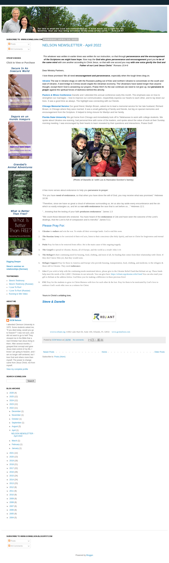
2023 (12, 404)
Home (104, 352)
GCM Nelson (15, 320)
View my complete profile (17, 369)
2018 (12, 464)
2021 (12, 453)
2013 (12, 483)
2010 (12, 495)
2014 (12, 479)
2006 (12, 510)
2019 (12, 461)
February (16, 444)
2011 (12, 491)
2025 (12, 396)
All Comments (15, 49)
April (14, 430)
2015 (12, 476)
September (17, 423)
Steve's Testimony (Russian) (21, 284)
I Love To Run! (15, 287)
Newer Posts (48, 352)
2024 (12, 400)
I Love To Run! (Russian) (19, 291)
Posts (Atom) (59, 357)
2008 (12, 502)
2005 (12, 514)
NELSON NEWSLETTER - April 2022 (71, 45)
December (16, 411)
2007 (12, 506)
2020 (12, 457)
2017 (12, 468)
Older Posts (159, 352)
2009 (12, 498)
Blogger (89, 555)
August (15, 426)
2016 (12, 472)
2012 (12, 487)
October (15, 419)
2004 (12, 517)
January (15, 448)
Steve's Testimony (16, 280)
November (16, 415)
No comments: (79, 340)
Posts (12, 44)
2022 (12, 408)
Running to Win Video (18, 294)
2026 (12, 393)
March (15, 441)
